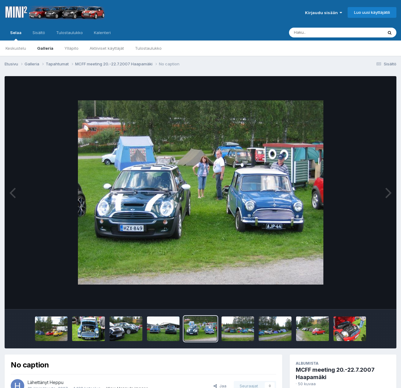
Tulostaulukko (148, 48)
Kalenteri (102, 32)
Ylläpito (71, 48)
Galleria (45, 48)
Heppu (57, 382)
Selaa (15, 35)
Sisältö (39, 32)
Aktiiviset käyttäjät (107, 48)
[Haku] (324, 32)
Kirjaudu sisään (323, 12)
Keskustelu (16, 48)
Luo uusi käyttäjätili (372, 12)
